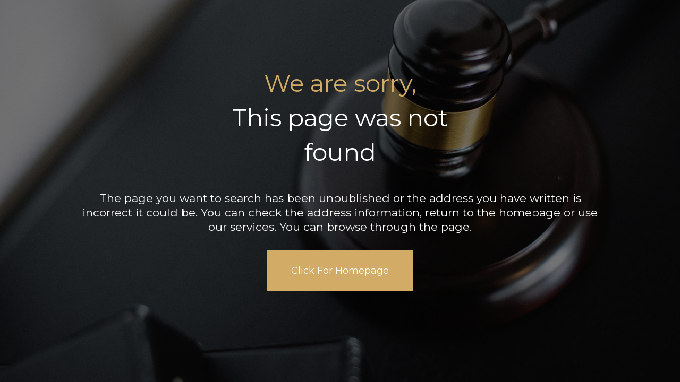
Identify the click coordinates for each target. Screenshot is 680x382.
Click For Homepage (340, 270)
